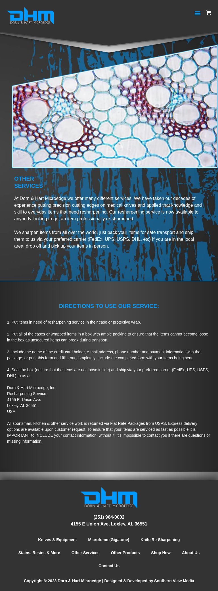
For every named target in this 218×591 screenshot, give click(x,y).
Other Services (86, 552)
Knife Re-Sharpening (160, 539)
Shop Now (161, 552)
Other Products (125, 552)
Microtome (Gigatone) (108, 539)
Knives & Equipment (57, 539)
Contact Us (109, 565)
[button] (197, 13)
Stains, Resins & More (39, 552)
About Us (191, 552)
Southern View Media (174, 581)
